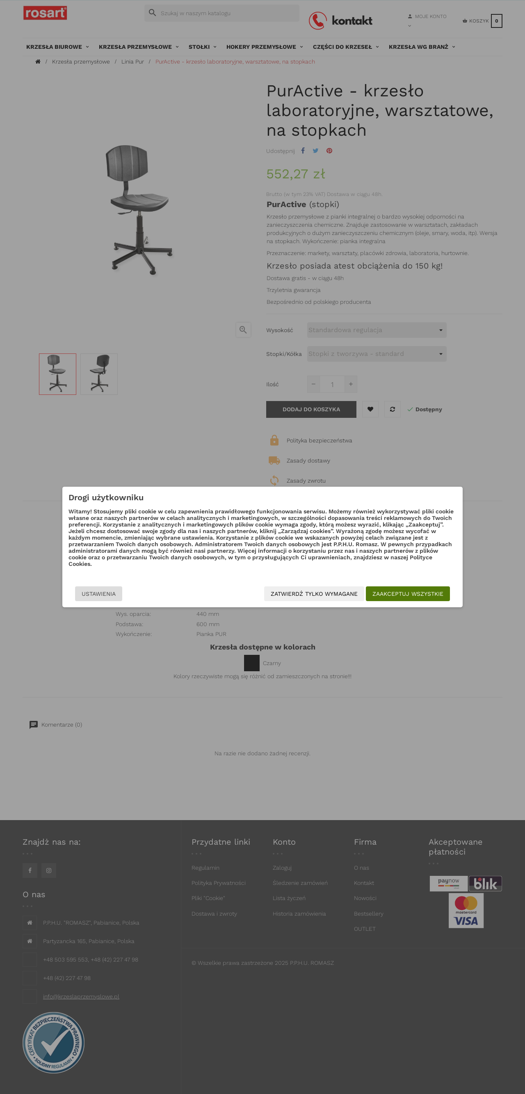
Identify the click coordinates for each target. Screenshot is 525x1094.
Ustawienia (99, 593)
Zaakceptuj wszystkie (407, 593)
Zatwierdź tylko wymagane (314, 593)
